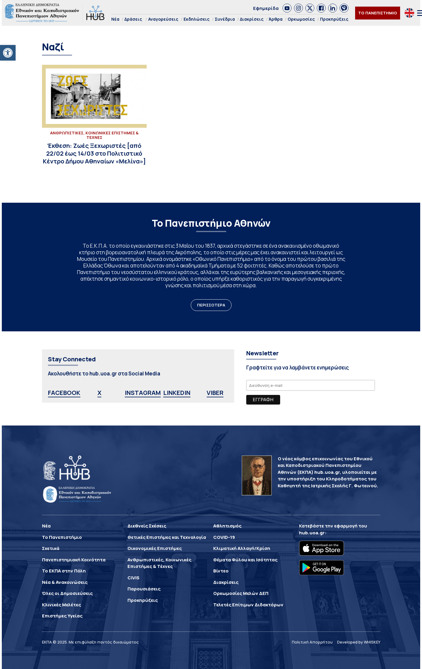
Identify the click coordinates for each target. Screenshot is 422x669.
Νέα (115, 19)
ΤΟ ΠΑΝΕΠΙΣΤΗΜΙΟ (377, 13)
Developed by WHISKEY (358, 642)
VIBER (215, 393)
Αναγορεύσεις (163, 19)
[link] (287, 8)
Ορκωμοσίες (301, 19)
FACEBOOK (64, 393)
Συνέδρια (225, 19)
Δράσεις (133, 19)
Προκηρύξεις (334, 19)
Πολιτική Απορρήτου (312, 642)
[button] (8, 53)
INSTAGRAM (143, 393)
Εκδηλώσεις (197, 19)
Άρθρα (276, 19)
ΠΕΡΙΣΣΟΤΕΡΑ (211, 305)
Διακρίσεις (252, 19)
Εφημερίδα (266, 8)
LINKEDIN (176, 393)
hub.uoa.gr (312, 533)
